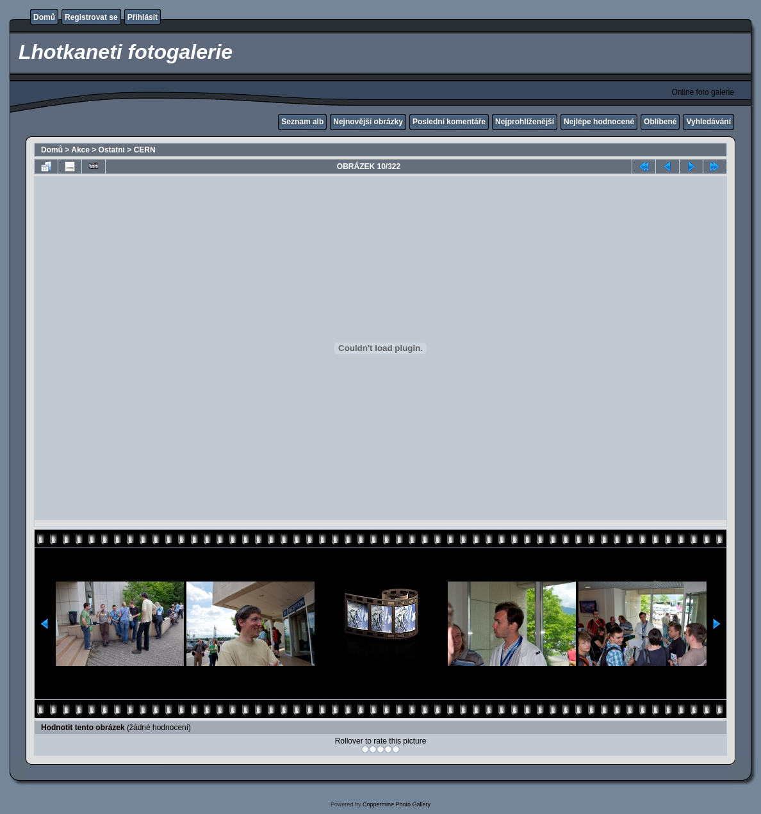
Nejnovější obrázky (368, 121)
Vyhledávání (708, 121)
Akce (80, 149)
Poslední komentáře (449, 121)
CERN (145, 149)
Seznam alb (302, 121)
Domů (44, 17)
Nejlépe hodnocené (599, 121)
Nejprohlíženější (524, 121)
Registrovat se (91, 17)
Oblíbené (660, 121)
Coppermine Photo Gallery (396, 804)
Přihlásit (142, 17)
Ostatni (112, 149)
